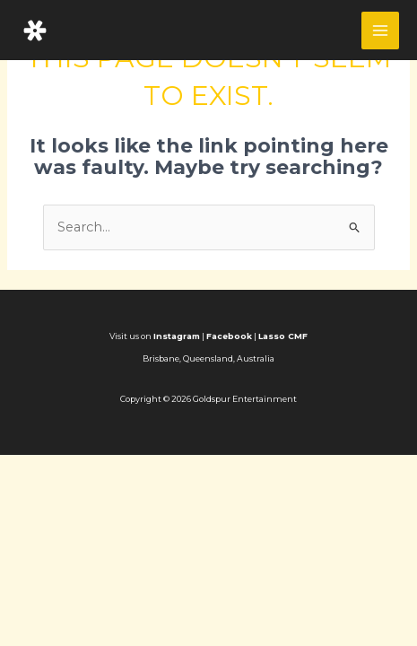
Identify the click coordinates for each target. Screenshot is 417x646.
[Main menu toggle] (380, 30)
